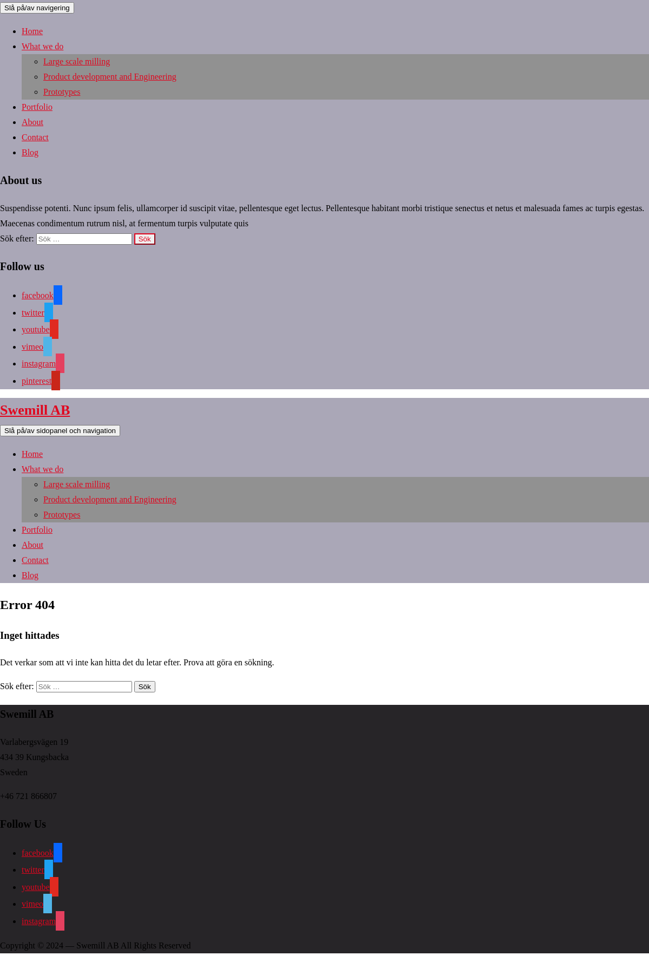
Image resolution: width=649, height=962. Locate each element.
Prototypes (61, 91)
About (32, 122)
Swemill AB (35, 410)
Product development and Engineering (109, 76)
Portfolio (37, 107)
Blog (30, 152)
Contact (35, 137)
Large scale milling (76, 61)
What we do (42, 46)
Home (32, 31)
